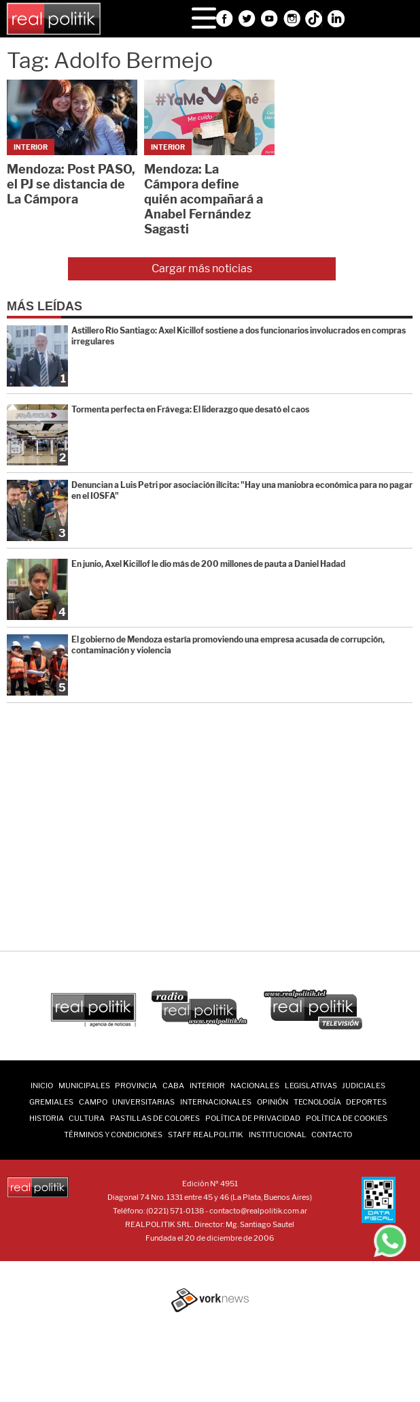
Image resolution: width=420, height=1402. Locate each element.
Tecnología (317, 1102)
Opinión (272, 1102)
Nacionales (254, 1085)
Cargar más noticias (202, 268)
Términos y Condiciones (113, 1134)
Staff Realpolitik (205, 1134)
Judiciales (363, 1085)
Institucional (278, 1134)
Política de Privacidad (252, 1118)
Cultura (87, 1118)
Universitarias (143, 1102)
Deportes (366, 1102)
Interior (207, 1085)
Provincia (136, 1085)
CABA (173, 1085)
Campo (93, 1102)
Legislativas (311, 1085)
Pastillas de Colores (155, 1118)
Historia (46, 1118)
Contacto (331, 1134)
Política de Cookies (346, 1118)
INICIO (42, 1085)
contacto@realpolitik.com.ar (258, 1211)
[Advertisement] (213, 822)
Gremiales (51, 1102)
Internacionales (215, 1102)
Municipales (84, 1085)
